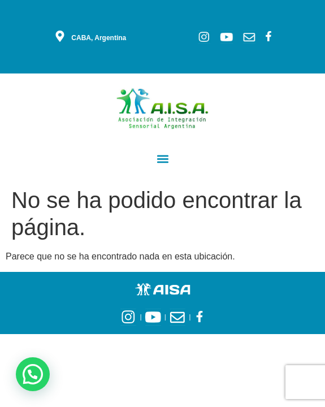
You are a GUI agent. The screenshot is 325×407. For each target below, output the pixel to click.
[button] (162, 158)
